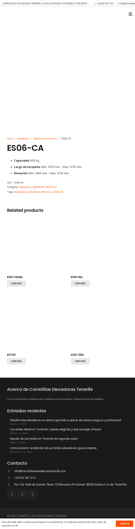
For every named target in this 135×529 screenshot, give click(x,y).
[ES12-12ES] (99, 322)
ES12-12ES (77, 355)
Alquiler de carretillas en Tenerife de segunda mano (44, 439)
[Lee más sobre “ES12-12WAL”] (16, 283)
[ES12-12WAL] (35, 244)
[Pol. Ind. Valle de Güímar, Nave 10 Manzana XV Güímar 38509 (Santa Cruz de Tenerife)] (10, 484)
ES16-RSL (77, 277)
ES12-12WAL (15, 277)
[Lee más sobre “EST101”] (16, 361)
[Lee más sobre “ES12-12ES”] (80, 361)
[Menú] (130, 14)
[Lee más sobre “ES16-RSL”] (80, 283)
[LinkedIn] (33, 494)
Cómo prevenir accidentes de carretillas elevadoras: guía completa (53, 448)
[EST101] (35, 322)
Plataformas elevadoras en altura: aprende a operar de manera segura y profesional (65, 420)
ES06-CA (58, 191)
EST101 (11, 355)
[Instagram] (22, 494)
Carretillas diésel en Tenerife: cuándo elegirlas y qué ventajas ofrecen (55, 429)
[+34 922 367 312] (10, 477)
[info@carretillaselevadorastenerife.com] (10, 471)
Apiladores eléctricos (45, 138)
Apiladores (23, 138)
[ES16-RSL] (99, 244)
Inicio (10, 138)
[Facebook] (12, 494)
